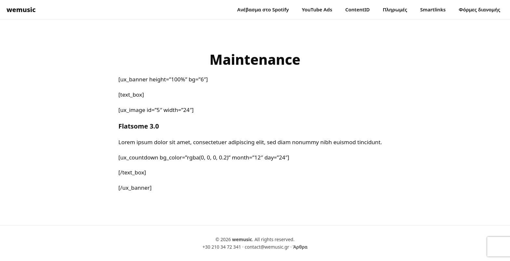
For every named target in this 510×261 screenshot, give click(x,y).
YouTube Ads (317, 9)
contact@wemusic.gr (267, 247)
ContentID (357, 9)
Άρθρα (300, 247)
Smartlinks (433, 9)
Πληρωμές (395, 9)
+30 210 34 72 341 (221, 247)
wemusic (21, 9)
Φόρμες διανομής (479, 9)
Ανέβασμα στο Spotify (263, 9)
